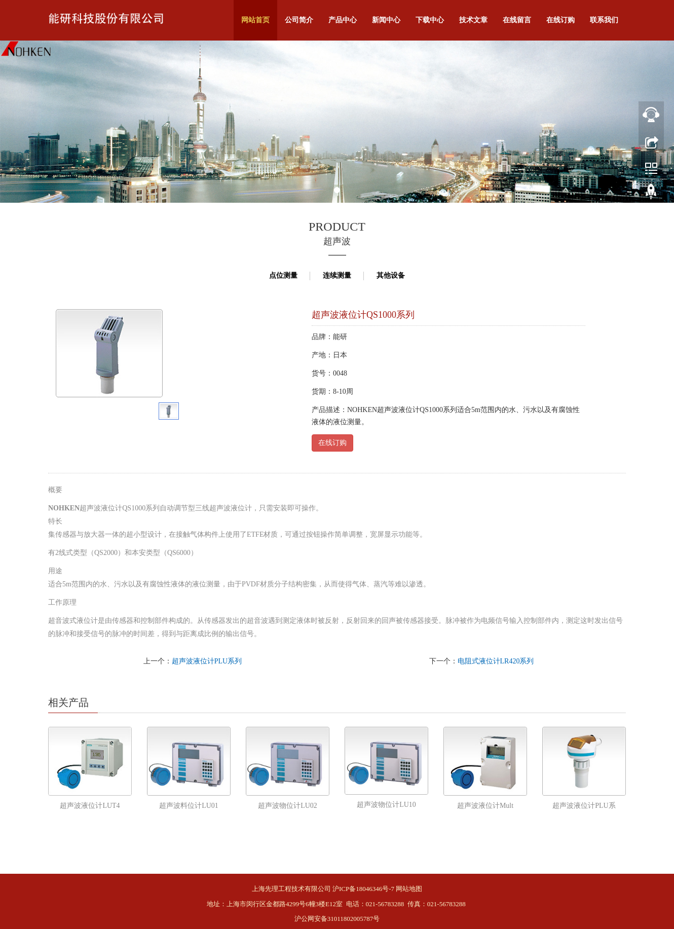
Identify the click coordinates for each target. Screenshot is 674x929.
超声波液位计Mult (485, 805)
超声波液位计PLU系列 (207, 661)
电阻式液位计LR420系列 (496, 661)
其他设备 (391, 275)
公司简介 (299, 20)
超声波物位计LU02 (287, 805)
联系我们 (604, 20)
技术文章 (473, 20)
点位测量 (283, 275)
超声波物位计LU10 (386, 804)
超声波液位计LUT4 (90, 805)
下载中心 (430, 20)
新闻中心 (386, 20)
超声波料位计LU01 (188, 805)
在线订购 (560, 20)
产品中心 (342, 20)
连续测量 (337, 275)
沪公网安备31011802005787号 (337, 918)
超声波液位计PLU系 (583, 805)
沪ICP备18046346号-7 (363, 889)
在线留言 (517, 20)
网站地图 (409, 889)
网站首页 (255, 20)
